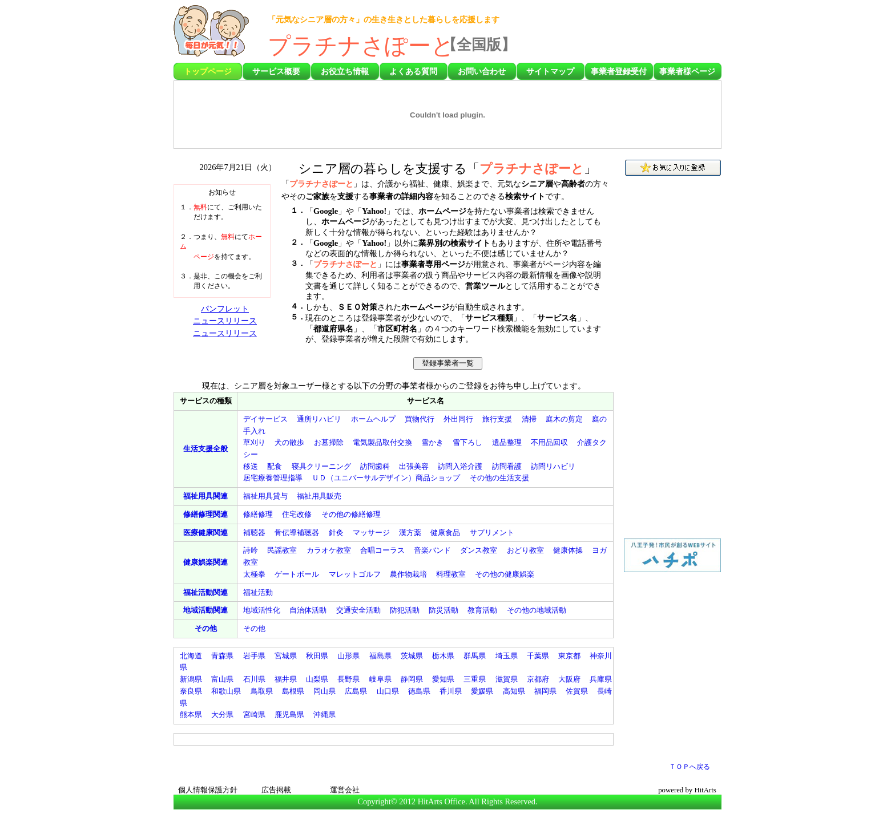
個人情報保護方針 (207, 790)
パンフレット (225, 308)
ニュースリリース (225, 320)
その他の (499, 477)
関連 (205, 496)
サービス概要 (276, 71)
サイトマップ (550, 71)
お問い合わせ (482, 71)
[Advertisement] (654, 34)
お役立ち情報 (345, 71)
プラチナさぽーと (361, 46)
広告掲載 (276, 790)
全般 (205, 448)
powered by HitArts (687, 790)
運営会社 (345, 790)
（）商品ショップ (386, 477)
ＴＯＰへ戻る (689, 767)
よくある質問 (413, 71)
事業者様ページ (687, 71)
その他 (206, 628)
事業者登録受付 (619, 71)
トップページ (208, 71)
